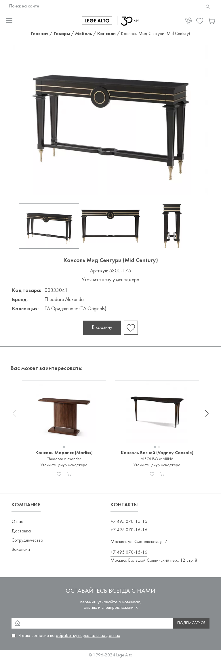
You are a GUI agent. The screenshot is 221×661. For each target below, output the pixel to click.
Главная (39, 34)
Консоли (106, 34)
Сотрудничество (27, 540)
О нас (17, 522)
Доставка (21, 531)
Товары (62, 34)
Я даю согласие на (69, 635)
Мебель (83, 34)
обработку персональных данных (88, 635)
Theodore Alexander (65, 299)
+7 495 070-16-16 (128, 530)
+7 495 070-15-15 (128, 522)
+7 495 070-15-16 (128, 552)
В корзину (102, 327)
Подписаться (191, 623)
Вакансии (21, 549)
